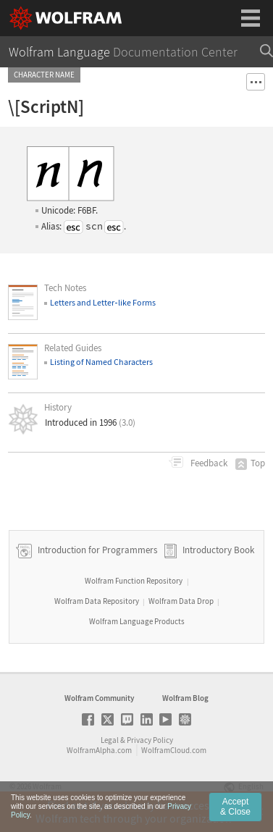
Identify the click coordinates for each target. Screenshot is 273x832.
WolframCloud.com (173, 750)
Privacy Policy (150, 740)
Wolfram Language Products (137, 621)
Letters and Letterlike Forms (102, 302)
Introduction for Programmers (96, 550)
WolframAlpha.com (99, 750)
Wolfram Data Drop (181, 601)
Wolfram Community (99, 698)
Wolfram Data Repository (96, 601)
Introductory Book (218, 550)
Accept (235, 816)
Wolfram (47, 786)
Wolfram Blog (185, 698)
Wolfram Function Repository (133, 581)
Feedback (207, 463)
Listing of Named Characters (101, 361)
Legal (110, 740)
